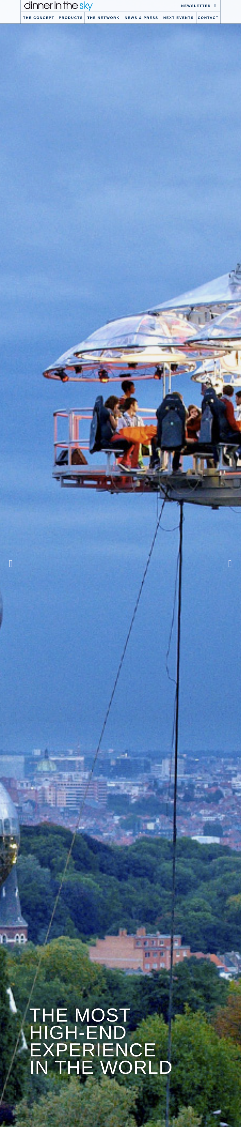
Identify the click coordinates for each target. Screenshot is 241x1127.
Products (71, 18)
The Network (103, 18)
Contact (208, 18)
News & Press (141, 18)
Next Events (178, 18)
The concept (38, 18)
